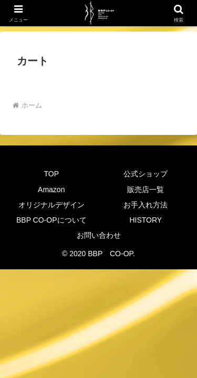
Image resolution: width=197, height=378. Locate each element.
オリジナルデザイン (51, 205)
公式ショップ (145, 174)
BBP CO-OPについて (51, 220)
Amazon (51, 189)
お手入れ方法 (145, 205)
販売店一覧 (145, 189)
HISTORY (145, 220)
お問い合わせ (99, 235)
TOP (51, 174)
